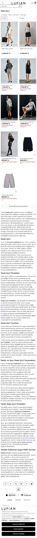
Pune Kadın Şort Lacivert (26, 158)
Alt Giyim (16, 15)
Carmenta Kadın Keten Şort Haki (9, 122)
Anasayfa (4, 15)
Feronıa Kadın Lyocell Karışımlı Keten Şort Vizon (8, 85)
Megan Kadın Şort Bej (7, 48)
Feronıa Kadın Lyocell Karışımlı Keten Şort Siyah (27, 85)
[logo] (18, 3)
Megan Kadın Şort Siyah (26, 48)
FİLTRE (4, 18)
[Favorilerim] (32, 3)
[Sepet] (35, 3)
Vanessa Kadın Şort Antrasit (9, 158)
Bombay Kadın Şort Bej (7, 195)
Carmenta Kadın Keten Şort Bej (27, 122)
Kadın (10, 15)
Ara (20, 6)
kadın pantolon (27, 442)
